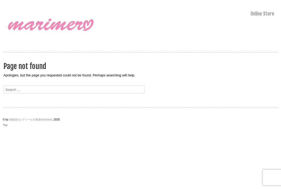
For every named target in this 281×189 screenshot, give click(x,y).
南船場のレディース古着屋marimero (30, 119)
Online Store (262, 14)
